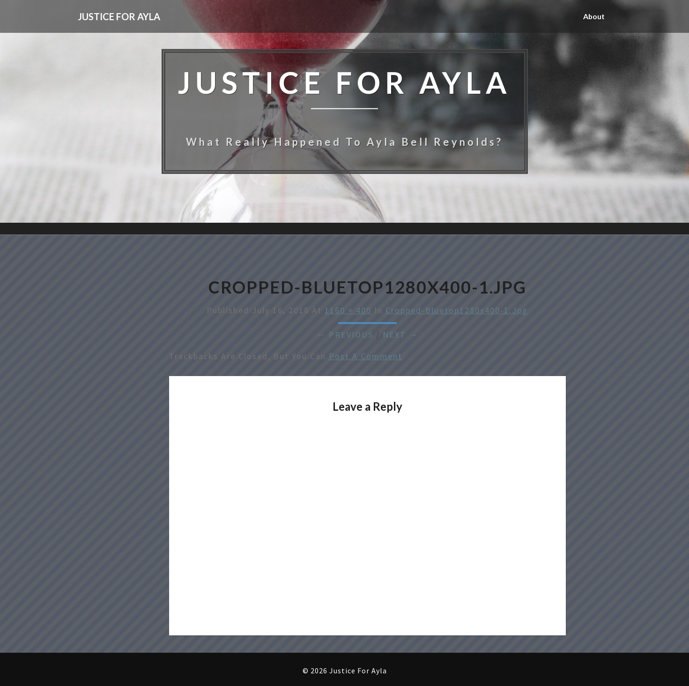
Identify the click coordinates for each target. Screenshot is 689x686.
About (594, 16)
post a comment (365, 356)
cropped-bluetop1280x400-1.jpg (456, 310)
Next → (400, 334)
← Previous (345, 334)
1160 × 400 (348, 310)
